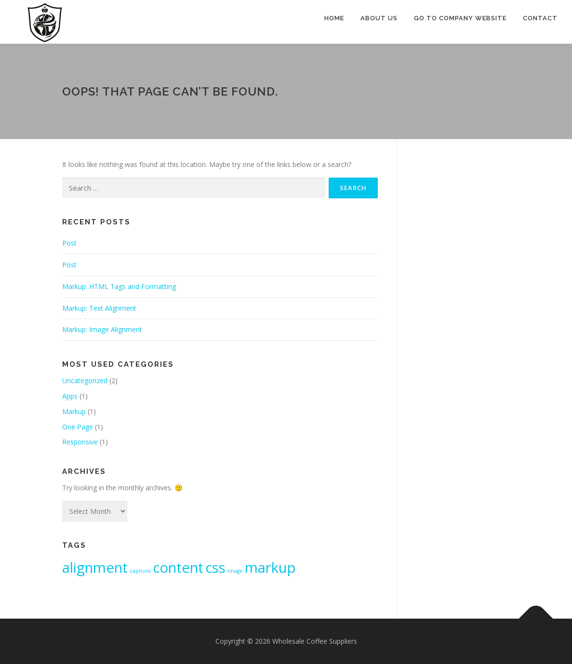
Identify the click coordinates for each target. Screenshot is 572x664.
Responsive (80, 441)
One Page (77, 426)
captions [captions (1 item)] (140, 570)
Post (69, 243)
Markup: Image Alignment (102, 329)
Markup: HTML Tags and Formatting (119, 286)
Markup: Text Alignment (99, 308)
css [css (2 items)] (215, 567)
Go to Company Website (460, 18)
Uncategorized (84, 380)
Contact (540, 18)
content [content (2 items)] (178, 567)
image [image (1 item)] (235, 570)
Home (334, 18)
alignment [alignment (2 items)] (95, 567)
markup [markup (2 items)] (270, 567)
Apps (70, 396)
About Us (379, 18)
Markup (74, 411)
